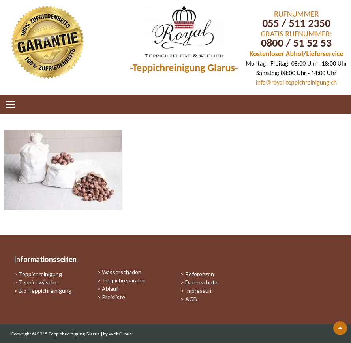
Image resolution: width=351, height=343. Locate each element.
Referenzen (199, 274)
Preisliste (113, 297)
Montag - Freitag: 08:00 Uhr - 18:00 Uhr (296, 63)
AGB (191, 299)
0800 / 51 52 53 (296, 43)
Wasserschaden (121, 272)
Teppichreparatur (123, 280)
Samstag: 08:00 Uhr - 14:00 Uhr (296, 73)
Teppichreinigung (40, 274)
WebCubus (120, 334)
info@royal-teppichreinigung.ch (296, 82)
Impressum (199, 290)
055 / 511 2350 (296, 23)
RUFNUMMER (296, 14)
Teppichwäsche (38, 282)
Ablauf (110, 288)
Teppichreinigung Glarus (75, 334)
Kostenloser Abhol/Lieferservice (296, 53)
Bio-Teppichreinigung (45, 290)
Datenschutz (201, 282)
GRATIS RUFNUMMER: (296, 33)
